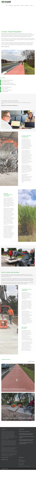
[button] (33, 5)
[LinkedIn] (7, 459)
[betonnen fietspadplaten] (18, 378)
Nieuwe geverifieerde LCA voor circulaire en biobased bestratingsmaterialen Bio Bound (26, 434)
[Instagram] (4, 459)
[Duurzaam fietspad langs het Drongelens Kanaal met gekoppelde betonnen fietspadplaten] (18, 407)
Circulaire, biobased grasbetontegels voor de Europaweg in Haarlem (26, 443)
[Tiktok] (1, 459)
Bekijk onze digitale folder (5, 46)
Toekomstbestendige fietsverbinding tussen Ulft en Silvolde (26, 437)
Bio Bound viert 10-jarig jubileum (24, 431)
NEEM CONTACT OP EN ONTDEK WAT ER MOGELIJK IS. (9, 105)
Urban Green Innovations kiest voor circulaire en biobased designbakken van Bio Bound (26, 440)
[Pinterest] (5, 459)
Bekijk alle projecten (31, 361)
